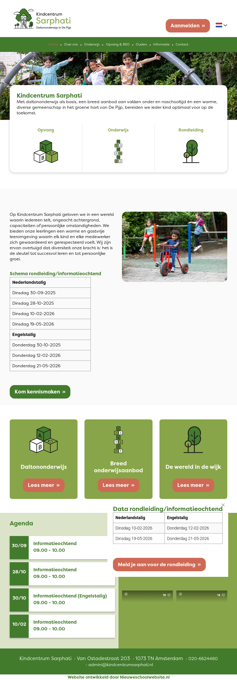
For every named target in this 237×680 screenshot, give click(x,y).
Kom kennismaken (37, 391)
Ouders (141, 44)
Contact (182, 44)
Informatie (161, 44)
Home (53, 44)
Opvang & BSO (118, 44)
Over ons (71, 44)
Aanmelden (185, 25)
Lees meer (41, 485)
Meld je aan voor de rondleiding (156, 565)
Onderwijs (92, 44)
